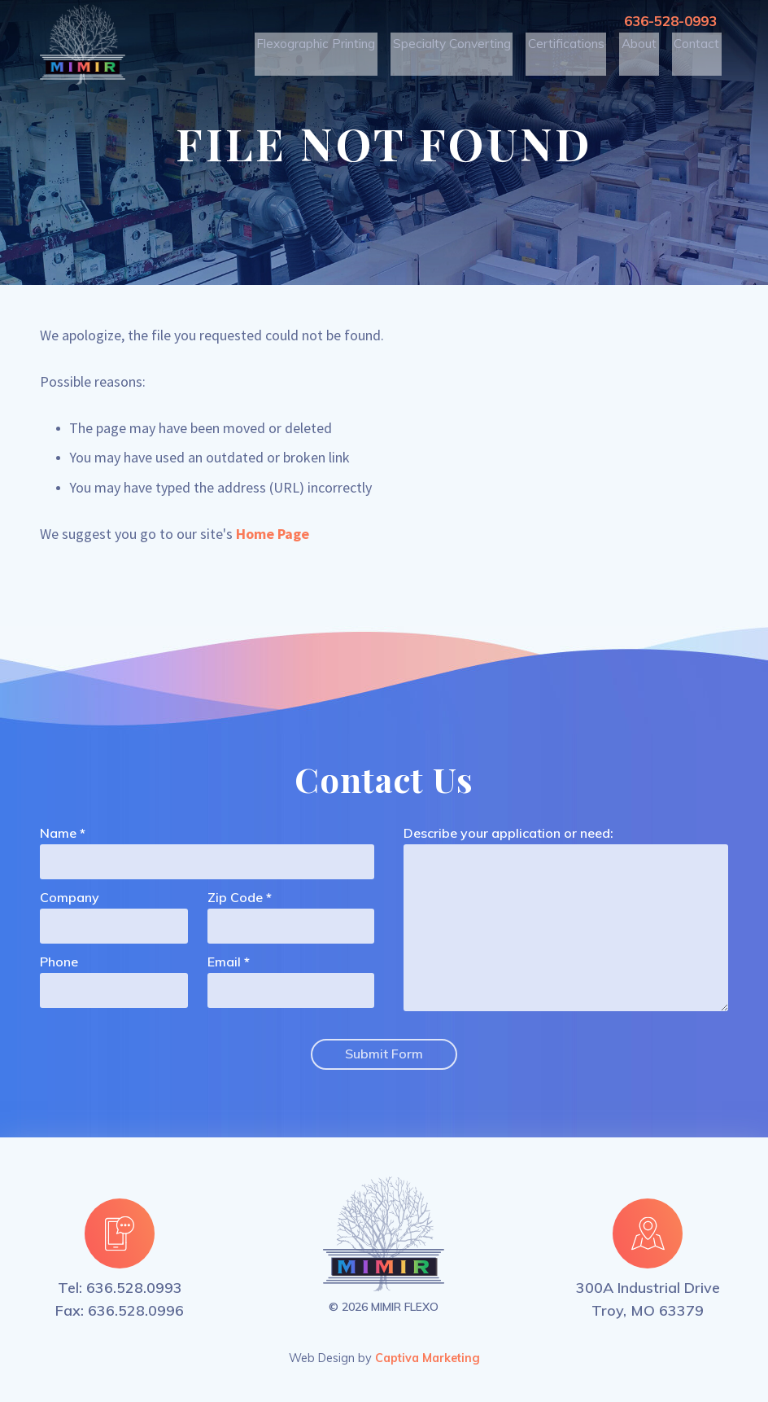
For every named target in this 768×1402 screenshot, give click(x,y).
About (642, 49)
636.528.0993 (134, 1285)
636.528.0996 (136, 1308)
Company (69, 898)
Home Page (272, 533)
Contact (698, 49)
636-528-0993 (666, 20)
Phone (59, 962)
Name (58, 833)
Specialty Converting (465, 49)
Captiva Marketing (427, 1355)
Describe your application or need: (508, 833)
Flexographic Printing (339, 49)
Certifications (572, 49)
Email (224, 962)
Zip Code (235, 898)
